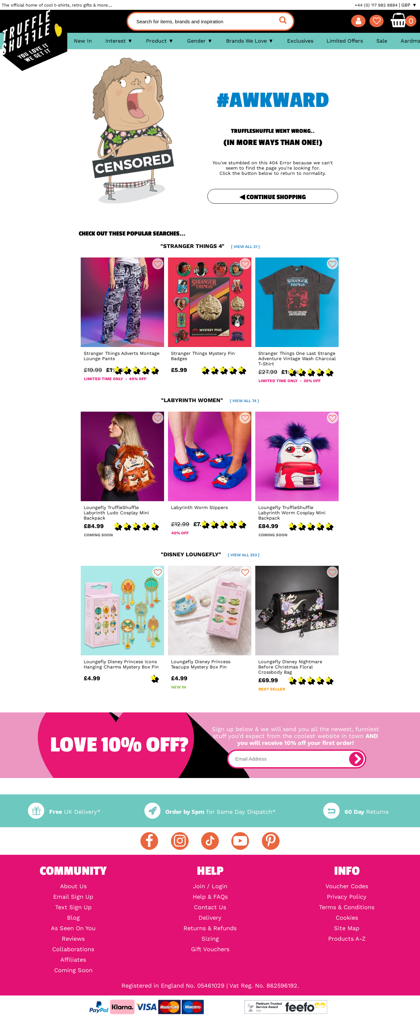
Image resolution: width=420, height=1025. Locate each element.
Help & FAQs (210, 897)
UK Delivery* (64, 811)
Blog (73, 918)
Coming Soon (73, 970)
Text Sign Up (73, 907)
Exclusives (300, 41)
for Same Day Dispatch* (210, 811)
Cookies (347, 918)
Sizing (210, 939)
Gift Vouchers (210, 949)
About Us (73, 886)
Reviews (73, 939)
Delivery (210, 918)
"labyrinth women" (210, 400)
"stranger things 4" (210, 246)
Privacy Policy (347, 897)
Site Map (346, 928)
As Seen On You (73, 928)
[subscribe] (356, 759)
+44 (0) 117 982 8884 (376, 5)
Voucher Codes (347, 886)
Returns (355, 811)
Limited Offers (344, 41)
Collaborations (73, 949)
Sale (381, 41)
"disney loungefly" (210, 554)
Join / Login (210, 886)
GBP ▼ (409, 5)
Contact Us (210, 907)
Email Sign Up (73, 897)
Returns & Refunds (210, 928)
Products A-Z (347, 939)
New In (83, 41)
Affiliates (73, 960)
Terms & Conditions (346, 907)
